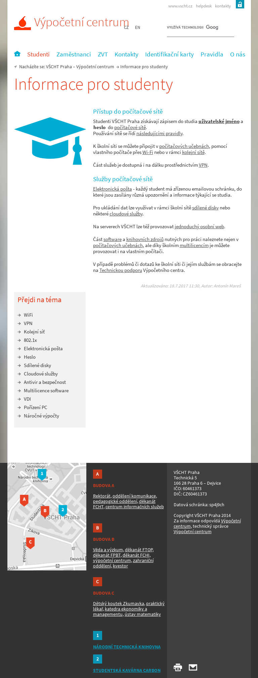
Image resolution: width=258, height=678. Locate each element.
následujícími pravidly (159, 133)
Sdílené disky (37, 365)
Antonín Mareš (227, 286)
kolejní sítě (193, 152)
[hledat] (192, 29)
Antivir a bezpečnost (45, 382)
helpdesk (204, 6)
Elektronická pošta (112, 189)
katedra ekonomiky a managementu (120, 611)
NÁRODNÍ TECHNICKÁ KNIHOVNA (127, 647)
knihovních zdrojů (145, 239)
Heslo (30, 357)
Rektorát (102, 496)
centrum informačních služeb (134, 507)
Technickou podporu (120, 270)
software (112, 239)
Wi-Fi (147, 152)
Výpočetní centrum (71, 21)
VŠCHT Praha (59, 67)
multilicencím (194, 245)
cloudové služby (126, 213)
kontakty (223, 6)
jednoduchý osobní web (199, 226)
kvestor (120, 566)
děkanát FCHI (136, 555)
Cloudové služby (41, 373)
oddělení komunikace (134, 496)
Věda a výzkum (108, 550)
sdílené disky (205, 207)
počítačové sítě (130, 127)
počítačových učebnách (184, 146)
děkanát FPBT (107, 555)
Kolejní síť (34, 331)
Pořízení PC (35, 407)
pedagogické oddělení (115, 501)
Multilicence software (46, 390)
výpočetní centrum (112, 560)
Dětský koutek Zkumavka (118, 603)
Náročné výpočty (41, 415)
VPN (203, 165)
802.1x (30, 340)
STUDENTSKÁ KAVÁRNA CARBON (127, 670)
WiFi (28, 315)
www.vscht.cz (180, 6)
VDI (27, 399)
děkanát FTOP (139, 550)
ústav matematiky (143, 614)
